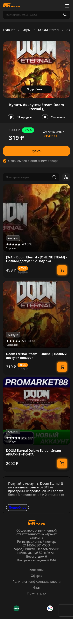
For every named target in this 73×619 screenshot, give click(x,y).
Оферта (36, 576)
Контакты (36, 570)
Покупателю (36, 593)
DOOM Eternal (48, 30)
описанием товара (44, 161)
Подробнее (17, 507)
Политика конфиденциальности (36, 581)
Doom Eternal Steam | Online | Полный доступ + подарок (36, 356)
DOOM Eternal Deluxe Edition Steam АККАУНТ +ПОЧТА (33, 452)
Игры (27, 30)
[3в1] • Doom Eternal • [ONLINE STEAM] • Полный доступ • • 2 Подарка (36, 259)
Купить (36, 151)
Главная (9, 30)
